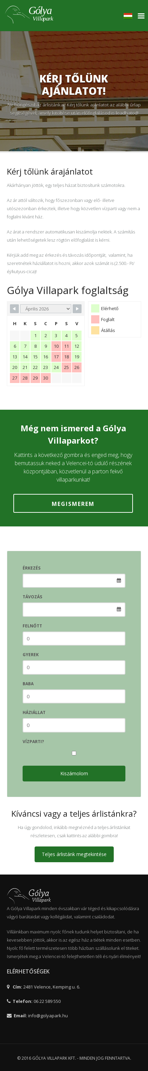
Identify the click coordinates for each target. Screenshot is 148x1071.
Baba (28, 684)
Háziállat (34, 712)
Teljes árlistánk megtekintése (74, 854)
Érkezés (31, 568)
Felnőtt (32, 626)
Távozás (32, 597)
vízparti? (33, 741)
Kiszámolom (74, 773)
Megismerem (73, 504)
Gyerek (31, 655)
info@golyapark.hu (48, 1015)
